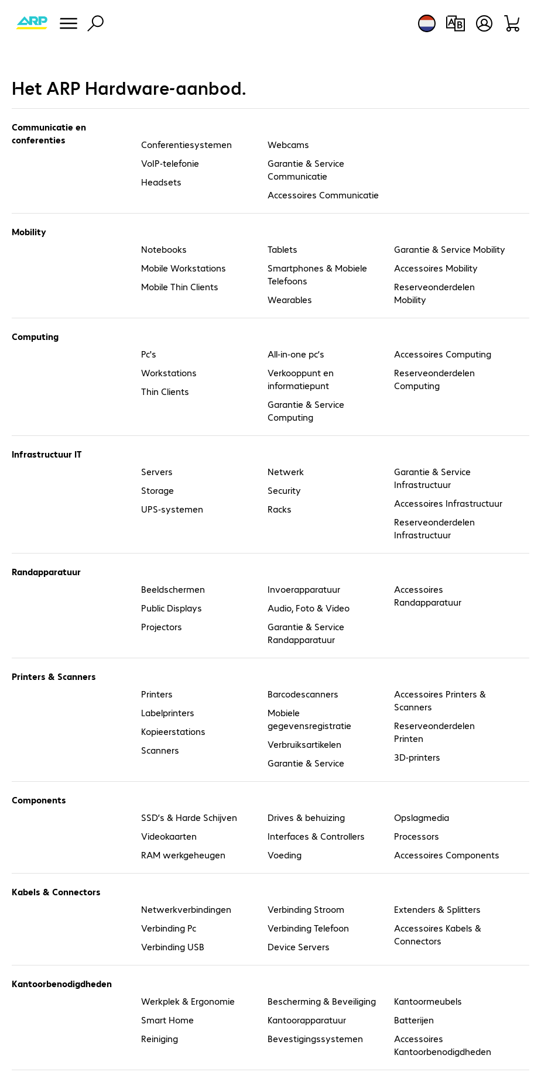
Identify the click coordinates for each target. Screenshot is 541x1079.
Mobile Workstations (183, 268)
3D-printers (417, 757)
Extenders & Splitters (437, 909)
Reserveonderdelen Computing (434, 378)
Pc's (148, 354)
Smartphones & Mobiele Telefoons (317, 274)
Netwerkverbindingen (186, 909)
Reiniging (159, 1038)
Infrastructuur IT (47, 454)
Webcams (288, 144)
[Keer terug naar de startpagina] (31, 23)
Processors (416, 836)
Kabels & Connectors (56, 891)
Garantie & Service (306, 763)
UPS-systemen (172, 509)
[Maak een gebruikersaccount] (484, 23)
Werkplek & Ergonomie (188, 1001)
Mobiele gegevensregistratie (309, 718)
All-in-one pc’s (296, 354)
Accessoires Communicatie (323, 194)
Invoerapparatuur (304, 589)
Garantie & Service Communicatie (306, 169)
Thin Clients (165, 391)
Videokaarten (169, 836)
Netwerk (286, 471)
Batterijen (414, 1019)
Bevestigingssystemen (315, 1038)
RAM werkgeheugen (183, 854)
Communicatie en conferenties (49, 133)
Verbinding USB (172, 946)
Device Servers (299, 946)
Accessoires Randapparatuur (427, 595)
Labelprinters (167, 712)
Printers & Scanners (54, 676)
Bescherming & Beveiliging (322, 1001)
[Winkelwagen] (512, 23)
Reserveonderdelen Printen (434, 731)
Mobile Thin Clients (179, 286)
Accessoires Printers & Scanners (440, 700)
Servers (157, 471)
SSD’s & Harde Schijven (189, 817)
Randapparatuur (46, 571)
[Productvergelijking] (455, 23)
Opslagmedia (421, 817)
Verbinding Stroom (306, 909)
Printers (157, 694)
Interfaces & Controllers (316, 836)
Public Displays (171, 608)
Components (39, 799)
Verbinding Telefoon (308, 928)
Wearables (290, 299)
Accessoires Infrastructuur (448, 503)
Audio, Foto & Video (309, 608)
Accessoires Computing (442, 354)
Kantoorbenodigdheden (62, 983)
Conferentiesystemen (186, 144)
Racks (280, 509)
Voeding (285, 854)
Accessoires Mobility (436, 268)
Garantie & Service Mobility (449, 249)
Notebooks (164, 249)
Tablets (282, 249)
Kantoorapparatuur (307, 1019)
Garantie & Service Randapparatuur (306, 632)
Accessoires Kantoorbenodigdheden (442, 1044)
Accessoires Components (446, 854)
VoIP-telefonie (170, 163)
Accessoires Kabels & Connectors (437, 934)
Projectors (161, 626)
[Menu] (68, 23)
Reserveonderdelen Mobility (434, 292)
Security (284, 490)
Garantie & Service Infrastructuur (432, 477)
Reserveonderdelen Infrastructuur (434, 528)
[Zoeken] (95, 23)
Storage (157, 490)
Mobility (29, 231)
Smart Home (167, 1019)
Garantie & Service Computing (306, 410)
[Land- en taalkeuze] (427, 23)
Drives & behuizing (306, 817)
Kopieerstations (173, 731)
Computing (35, 336)
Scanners (160, 750)
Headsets (161, 182)
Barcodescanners (303, 694)
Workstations (169, 372)
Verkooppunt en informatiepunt (301, 378)
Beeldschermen (173, 589)
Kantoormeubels (428, 1001)
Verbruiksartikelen (304, 744)
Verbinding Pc (168, 928)
